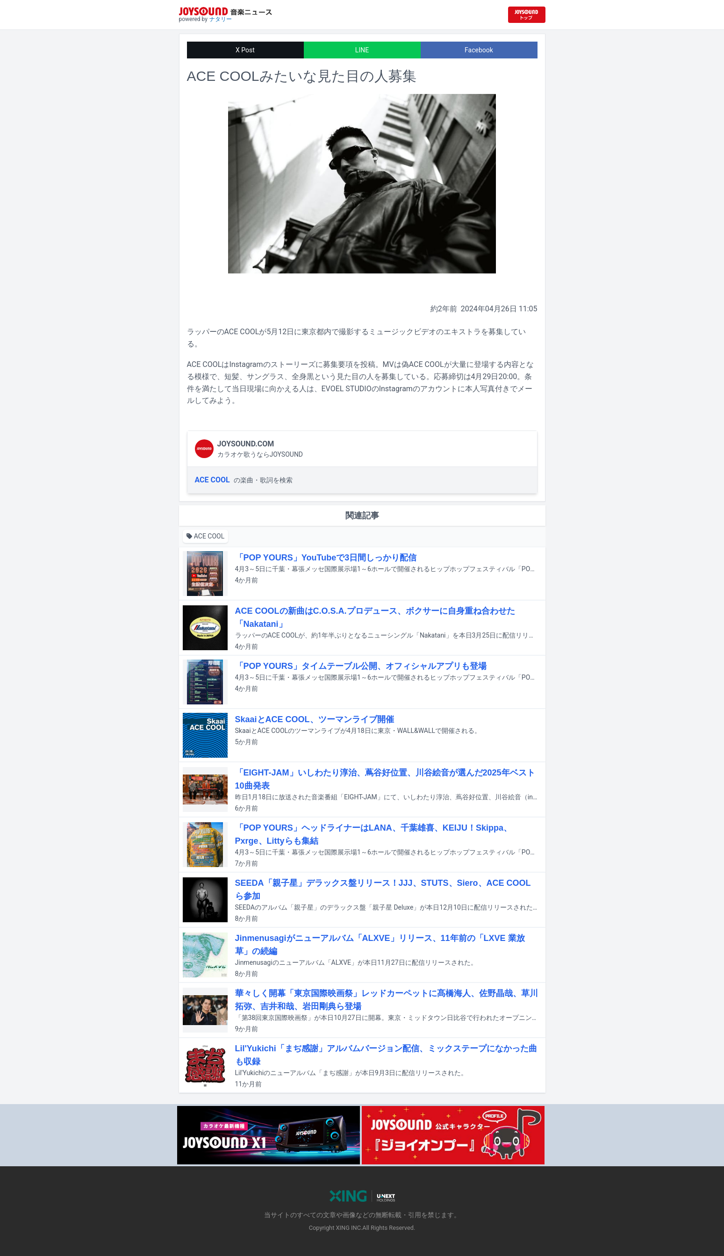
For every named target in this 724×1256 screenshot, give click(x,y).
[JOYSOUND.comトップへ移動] (526, 15)
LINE (362, 50)
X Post (245, 50)
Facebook (479, 50)
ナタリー (220, 19)
